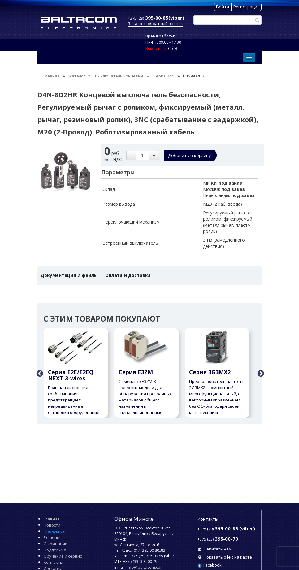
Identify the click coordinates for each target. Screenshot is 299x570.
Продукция (54, 531)
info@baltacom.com (145, 567)
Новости (52, 525)
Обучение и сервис (63, 556)
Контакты (53, 562)
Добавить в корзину (189, 155)
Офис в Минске (134, 518)
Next (260, 373)
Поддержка (55, 550)
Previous (39, 373)
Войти (222, 7)
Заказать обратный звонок (155, 23)
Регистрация (246, 7)
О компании (55, 543)
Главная (52, 519)
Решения (53, 537)
